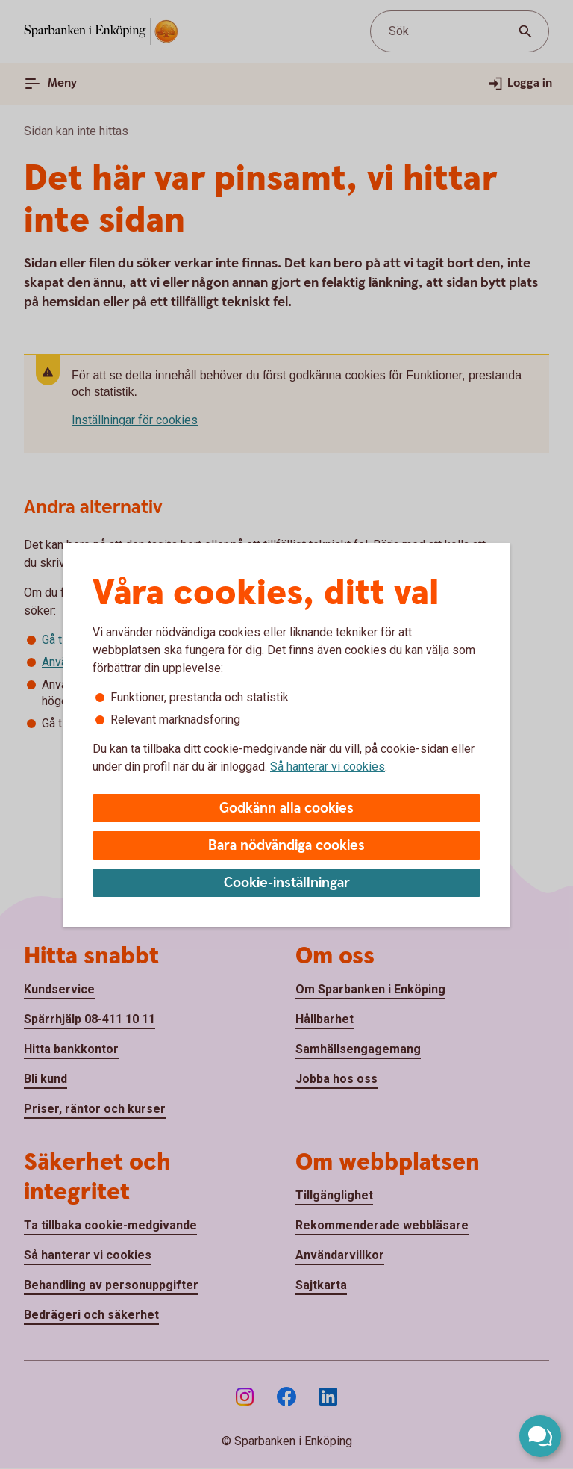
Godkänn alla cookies (286, 808)
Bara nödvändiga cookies (286, 845)
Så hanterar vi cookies (327, 767)
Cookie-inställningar (287, 883)
